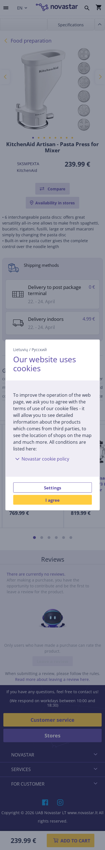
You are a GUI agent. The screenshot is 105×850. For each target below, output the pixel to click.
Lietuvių (20, 349)
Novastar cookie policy (41, 459)
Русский (39, 349)
